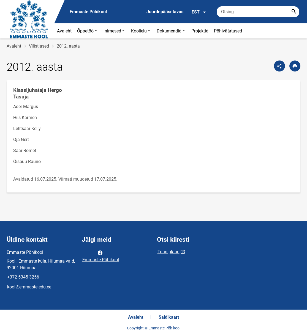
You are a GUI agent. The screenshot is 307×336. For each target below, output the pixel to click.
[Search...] (293, 11)
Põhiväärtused (228, 31)
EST (199, 12)
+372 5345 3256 (23, 277)
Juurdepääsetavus (164, 11)
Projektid (199, 31)
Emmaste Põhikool (100, 255)
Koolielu (141, 31)
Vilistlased (39, 46)
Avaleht (64, 31)
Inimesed (115, 31)
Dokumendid (171, 31)
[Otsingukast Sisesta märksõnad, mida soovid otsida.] (258, 11)
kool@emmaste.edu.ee (29, 287)
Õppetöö (87, 31)
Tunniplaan (168, 251)
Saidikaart (169, 317)
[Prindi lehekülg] (294, 65)
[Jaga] (279, 65)
